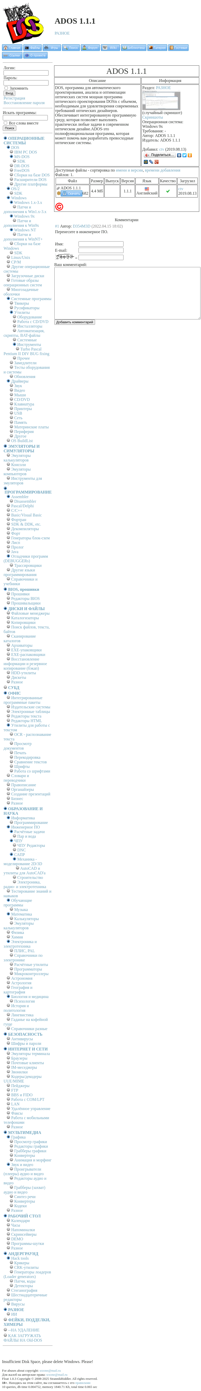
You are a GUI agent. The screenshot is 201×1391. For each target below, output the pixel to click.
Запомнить (16, 88)
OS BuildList (22, 441)
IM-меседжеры (24, 1067)
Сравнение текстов (30, 762)
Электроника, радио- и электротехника (25, 884)
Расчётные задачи (29, 832)
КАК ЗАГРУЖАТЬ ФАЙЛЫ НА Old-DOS (23, 1337)
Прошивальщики (26, 603)
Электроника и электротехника (20, 943)
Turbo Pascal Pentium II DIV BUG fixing (26, 351)
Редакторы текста (26, 716)
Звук (18, 386)
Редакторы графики (31, 1146)
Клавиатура (24, 404)
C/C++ (16, 510)
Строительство (30, 877)
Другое (20, 436)
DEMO (17, 1239)
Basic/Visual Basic (26, 515)
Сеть (18, 418)
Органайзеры (22, 789)
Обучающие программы (18, 902)
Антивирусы (22, 1039)
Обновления (24, 376)
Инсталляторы (29, 326)
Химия (17, 937)
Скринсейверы (24, 1234)
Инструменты (29, 344)
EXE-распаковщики (28, 654)
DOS (15, 147)
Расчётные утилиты (31, 964)
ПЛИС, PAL (24, 951)
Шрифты (22, 766)
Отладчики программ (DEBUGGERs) (26, 558)
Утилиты (22, 312)
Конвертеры (24, 1155)
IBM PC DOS (25, 152)
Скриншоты (152, 117)
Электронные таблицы (30, 711)
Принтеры (23, 408)
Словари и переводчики (16, 778)
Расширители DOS (30, 179)
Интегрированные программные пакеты (23, 700)
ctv (161, 149)
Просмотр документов (18, 745)
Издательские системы (30, 707)
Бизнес (17, 798)
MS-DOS (21, 156)
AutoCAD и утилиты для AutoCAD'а (24, 870)
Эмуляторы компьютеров (17, 471)
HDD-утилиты (23, 673)
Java (14, 552)
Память (20, 422)
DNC (21, 850)
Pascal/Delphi (22, 506)
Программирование (31, 822)
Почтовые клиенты (27, 1063)
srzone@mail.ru (50, 1370)
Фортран (18, 519)
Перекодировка (27, 757)
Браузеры (19, 1058)
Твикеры (21, 303)
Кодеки (20, 1206)
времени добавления (162, 170)
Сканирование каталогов (20, 638)
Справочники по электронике (23, 957)
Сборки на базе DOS (32, 175)
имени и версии (129, 170)
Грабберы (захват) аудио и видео (24, 1189)
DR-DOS (21, 166)
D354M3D (81, 226)
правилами (82, 1383)
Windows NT (25, 230)
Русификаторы (26, 308)
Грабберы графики (30, 1151)
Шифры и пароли (26, 1043)
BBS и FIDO (22, 1095)
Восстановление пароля (24, 103)
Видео (19, 390)
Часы (15, 1225)
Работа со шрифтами (32, 771)
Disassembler (25, 501)
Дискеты (18, 677)
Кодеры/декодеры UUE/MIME (23, 1078)
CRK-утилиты (26, 1267)
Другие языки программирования (20, 572)
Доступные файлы (71, 170)
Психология (24, 1001)
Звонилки (19, 1072)
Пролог (17, 547)
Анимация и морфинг (33, 1160)
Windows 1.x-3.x (28, 202)
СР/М (16, 262)
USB (18, 413)
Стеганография (24, 1290)
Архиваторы (22, 645)
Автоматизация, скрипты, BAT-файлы (24, 333)
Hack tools (20, 1258)
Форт (15, 533)
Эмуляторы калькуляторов (17, 457)
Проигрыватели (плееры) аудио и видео (24, 1171)
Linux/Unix (20, 257)
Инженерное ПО (25, 827)
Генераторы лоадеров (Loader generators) (27, 1274)
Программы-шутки (27, 1243)
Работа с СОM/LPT (27, 1099)
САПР (19, 854)
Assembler (19, 497)
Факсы (17, 1113)
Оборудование (29, 317)
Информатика (23, 818)
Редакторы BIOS (25, 598)
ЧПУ (18, 841)
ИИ (14, 1314)
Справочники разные (29, 1029)
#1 (57, 226)
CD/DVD (22, 399)
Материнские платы (31, 427)
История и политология (16, 1008)
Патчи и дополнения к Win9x (21, 223)
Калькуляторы (26, 919)
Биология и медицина (30, 996)
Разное (17, 682)
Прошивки (20, 594)
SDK (21, 161)
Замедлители (25, 363)
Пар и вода (26, 836)
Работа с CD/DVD (33, 321)
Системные (27, 340)
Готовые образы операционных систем (23, 282)
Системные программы (31, 299)
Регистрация (14, 98)
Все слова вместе (21, 123)
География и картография (18, 989)
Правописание (23, 785)
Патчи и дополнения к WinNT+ (23, 236)
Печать (20, 753)
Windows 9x (24, 216)
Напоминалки (23, 1230)
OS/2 (15, 189)
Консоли (18, 464)
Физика (17, 932)
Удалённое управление (30, 1108)
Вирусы (18, 1304)
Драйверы (19, 381)
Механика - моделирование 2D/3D (23, 861)
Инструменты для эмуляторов (23, 480)
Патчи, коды (24, 1281)
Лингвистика (22, 1015)
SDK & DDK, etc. (26, 524)
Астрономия (22, 978)
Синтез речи (25, 1197)
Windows (19, 198)
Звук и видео (22, 1164)
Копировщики (23, 622)
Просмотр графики (30, 1142)
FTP (14, 1090)
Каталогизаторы (25, 618)
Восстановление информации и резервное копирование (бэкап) (25, 663)
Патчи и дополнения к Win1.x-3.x (25, 209)
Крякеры (21, 1263)
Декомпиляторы (25, 529)
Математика (21, 914)
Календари (20, 1220)
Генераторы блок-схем (30, 538)
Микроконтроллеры (31, 974)
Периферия (24, 431)
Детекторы (23, 1286)
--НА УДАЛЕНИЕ (23, 1330)
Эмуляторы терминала (30, 1053)
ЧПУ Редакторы (31, 845)
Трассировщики (28, 565)
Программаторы (28, 969)
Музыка (21, 909)
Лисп (15, 542)
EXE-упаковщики (26, 650)
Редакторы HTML (26, 721)
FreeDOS (21, 170)
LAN (15, 1104)
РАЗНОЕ (62, 33)
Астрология (21, 983)
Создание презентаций (30, 794)
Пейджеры (20, 1086)
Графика (18, 1137)
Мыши (20, 395)
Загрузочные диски (27, 276)
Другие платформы (30, 184)
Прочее (23, 358)
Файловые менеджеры (30, 613)
